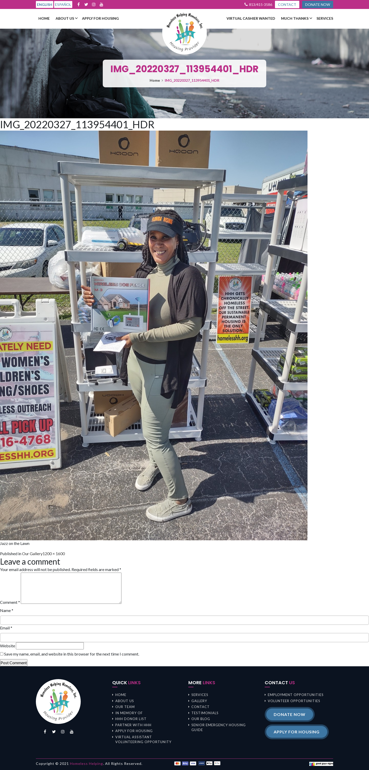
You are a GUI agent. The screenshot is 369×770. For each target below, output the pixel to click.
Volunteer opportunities (294, 701)
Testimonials (205, 713)
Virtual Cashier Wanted (251, 18)
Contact (200, 707)
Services (324, 18)
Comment (10, 602)
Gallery (199, 701)
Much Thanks (295, 18)
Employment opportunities (296, 695)
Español (63, 4)
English (44, 4)
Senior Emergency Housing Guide (218, 727)
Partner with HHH (133, 725)
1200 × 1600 (54, 553)
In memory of (129, 713)
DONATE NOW (317, 4)
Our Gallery (32, 553)
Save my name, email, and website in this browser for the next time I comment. (71, 653)
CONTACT (287, 4)
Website (7, 645)
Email (6, 627)
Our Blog (200, 719)
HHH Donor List (131, 719)
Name (6, 610)
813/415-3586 (260, 4)
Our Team (125, 707)
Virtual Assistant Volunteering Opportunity (143, 739)
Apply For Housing (100, 18)
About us (65, 18)
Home (44, 18)
